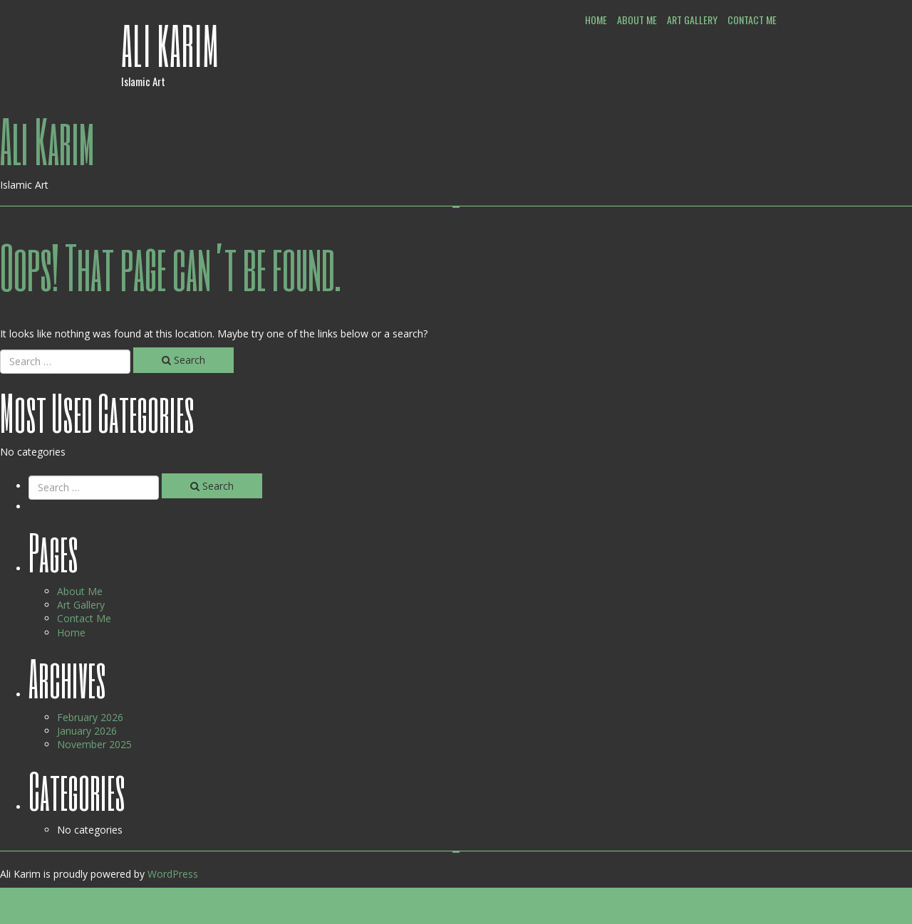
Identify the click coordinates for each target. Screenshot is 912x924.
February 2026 (90, 717)
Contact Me (752, 19)
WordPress (172, 874)
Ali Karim (170, 45)
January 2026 (87, 730)
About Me (637, 19)
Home (596, 19)
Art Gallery (692, 19)
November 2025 (94, 744)
